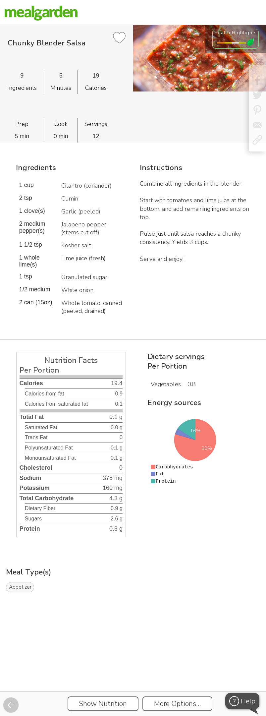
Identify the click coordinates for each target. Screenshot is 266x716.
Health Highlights (235, 32)
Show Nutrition (103, 704)
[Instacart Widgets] (133, 668)
